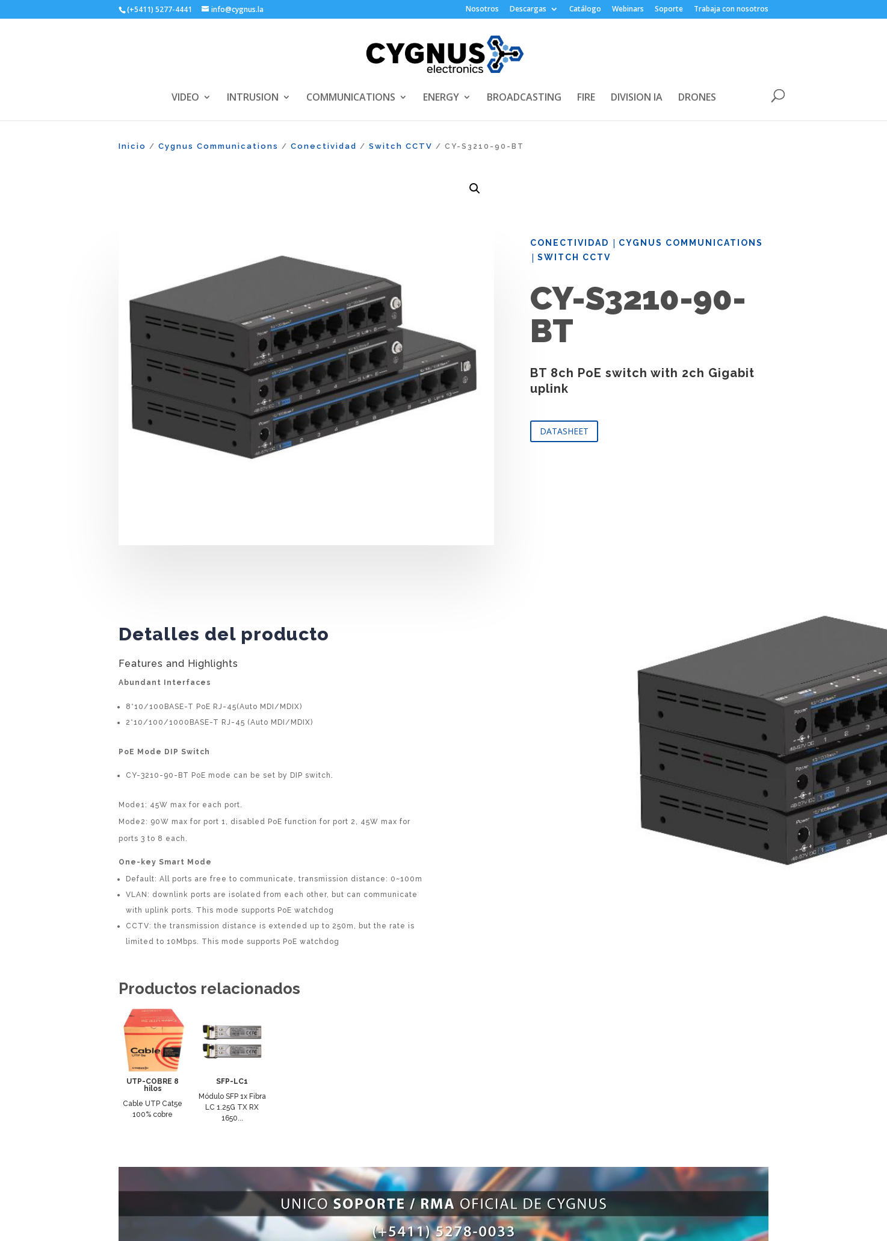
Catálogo (585, 9)
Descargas (528, 9)
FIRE (586, 98)
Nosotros (482, 9)
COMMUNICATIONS (350, 98)
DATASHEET (564, 431)
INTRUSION (253, 98)
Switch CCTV (401, 146)
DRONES (697, 98)
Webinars (628, 9)
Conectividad (324, 146)
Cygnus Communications (218, 146)
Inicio (132, 146)
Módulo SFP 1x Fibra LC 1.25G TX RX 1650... (232, 1107)
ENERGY (441, 98)
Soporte (669, 9)
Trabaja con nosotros (731, 9)
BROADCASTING (524, 98)
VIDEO (185, 98)
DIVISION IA (637, 98)
